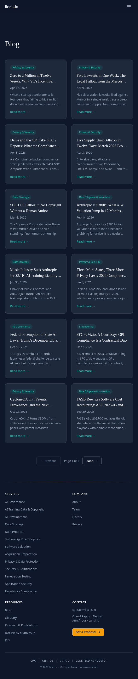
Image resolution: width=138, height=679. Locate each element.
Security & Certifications (21, 569)
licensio (11, 6)
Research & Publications (21, 625)
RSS (7, 640)
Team (76, 509)
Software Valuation (18, 547)
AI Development (16, 517)
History (77, 517)
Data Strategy (14, 524)
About (76, 502)
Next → (92, 461)
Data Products (14, 532)
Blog (8, 610)
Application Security (18, 584)
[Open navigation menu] (129, 6)
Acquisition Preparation (21, 554)
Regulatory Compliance (21, 591)
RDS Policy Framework (20, 633)
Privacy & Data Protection (22, 561)
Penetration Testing (18, 576)
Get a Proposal (88, 632)
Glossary (11, 618)
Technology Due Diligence (22, 539)
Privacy (77, 524)
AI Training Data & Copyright (24, 509)
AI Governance (15, 502)
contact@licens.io (84, 610)
